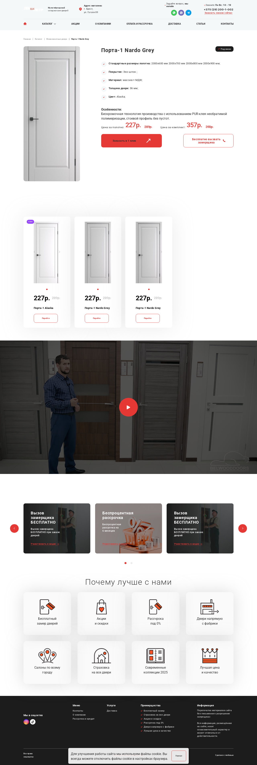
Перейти (46, 318)
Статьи (200, 24)
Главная (27, 39)
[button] (34, 251)
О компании (103, 24)
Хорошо (178, 756)
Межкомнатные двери (56, 39)
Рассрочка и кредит (84, 719)
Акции (75, 24)
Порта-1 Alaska (43, 307)
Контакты (227, 24)
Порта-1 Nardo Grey (97, 307)
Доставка (174, 24)
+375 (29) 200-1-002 (218, 9)
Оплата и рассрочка (139, 24)
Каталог (47, 24)
